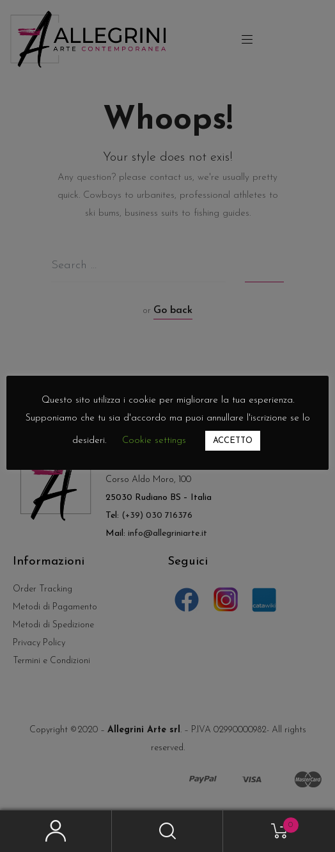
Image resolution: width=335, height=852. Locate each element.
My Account (56, 831)
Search (168, 831)
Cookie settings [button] (154, 441)
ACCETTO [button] (233, 441)
